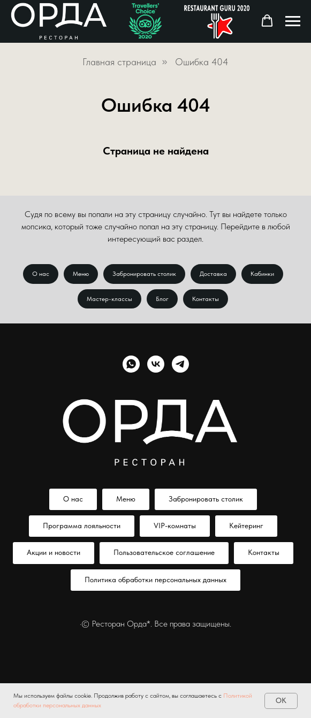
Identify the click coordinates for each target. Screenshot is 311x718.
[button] (267, 20)
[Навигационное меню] (292, 21)
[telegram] (180, 364)
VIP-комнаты (175, 525)
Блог (162, 299)
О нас (40, 273)
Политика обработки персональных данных (155, 579)
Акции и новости (53, 552)
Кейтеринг (246, 525)
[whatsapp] (131, 364)
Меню (81, 273)
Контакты (205, 299)
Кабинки (262, 273)
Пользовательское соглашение (164, 552)
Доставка (213, 273)
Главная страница (119, 61)
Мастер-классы (109, 299)
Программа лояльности (81, 525)
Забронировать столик (144, 273)
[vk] (155, 364)
